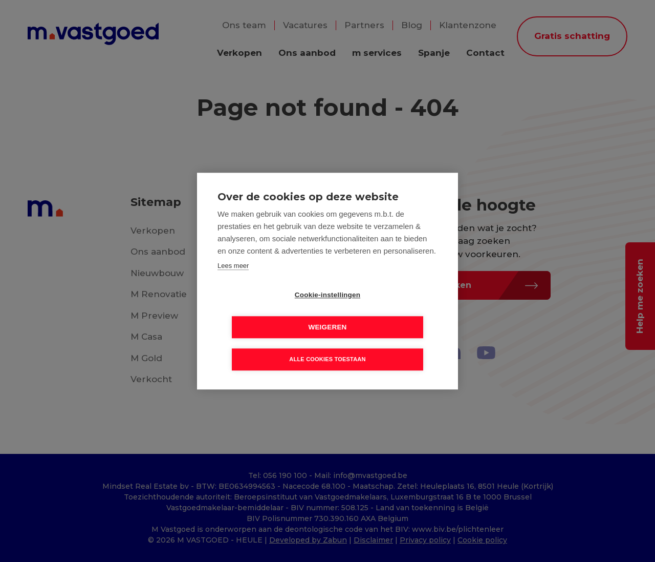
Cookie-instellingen (268, 311)
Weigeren (386, 311)
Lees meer (233, 281)
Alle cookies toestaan (327, 343)
